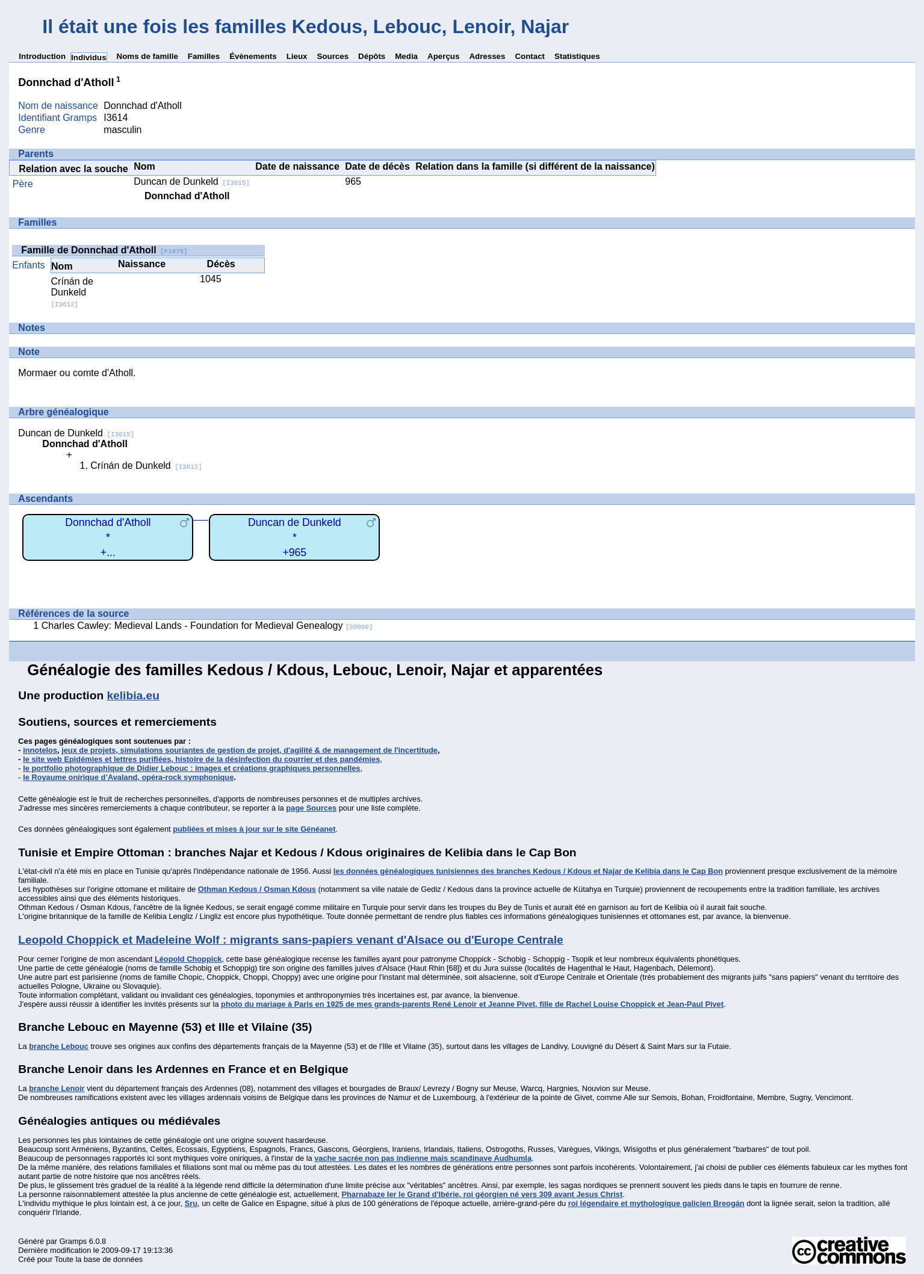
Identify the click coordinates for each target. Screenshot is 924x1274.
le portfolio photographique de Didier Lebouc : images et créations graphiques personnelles (191, 768)
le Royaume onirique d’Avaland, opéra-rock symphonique (128, 777)
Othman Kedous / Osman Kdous (257, 889)
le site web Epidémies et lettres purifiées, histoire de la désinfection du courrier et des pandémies (201, 759)
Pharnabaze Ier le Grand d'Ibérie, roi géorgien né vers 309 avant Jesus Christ (481, 1194)
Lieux (297, 56)
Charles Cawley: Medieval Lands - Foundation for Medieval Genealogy (207, 625)
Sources (333, 56)
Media (406, 56)
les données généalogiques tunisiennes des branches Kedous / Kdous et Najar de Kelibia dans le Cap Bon (528, 871)
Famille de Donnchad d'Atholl (104, 250)
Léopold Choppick (188, 958)
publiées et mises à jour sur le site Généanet (254, 828)
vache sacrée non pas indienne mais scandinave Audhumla (423, 1158)
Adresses (487, 56)
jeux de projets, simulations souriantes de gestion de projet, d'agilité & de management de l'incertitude (249, 750)
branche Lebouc (58, 1046)
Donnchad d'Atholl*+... (107, 537)
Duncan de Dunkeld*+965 (294, 537)
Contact (530, 56)
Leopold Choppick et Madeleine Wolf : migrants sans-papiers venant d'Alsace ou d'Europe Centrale (290, 939)
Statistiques (577, 56)
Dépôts (371, 56)
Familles (204, 56)
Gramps (73, 1241)
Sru (191, 1203)
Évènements (253, 56)
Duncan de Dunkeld (192, 181)
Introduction (42, 56)
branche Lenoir (56, 1088)
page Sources (311, 807)
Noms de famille (147, 56)
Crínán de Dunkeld (72, 292)
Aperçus (443, 56)
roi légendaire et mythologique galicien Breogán (656, 1203)
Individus (89, 57)
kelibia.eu (133, 695)
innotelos (40, 750)
